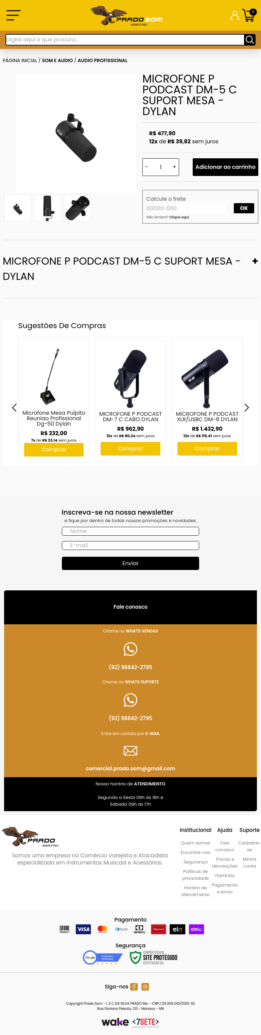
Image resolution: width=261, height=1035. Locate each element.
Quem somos (195, 843)
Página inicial (20, 60)
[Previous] (14, 407)
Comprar (53, 449)
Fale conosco (224, 846)
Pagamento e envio (225, 888)
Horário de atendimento (195, 891)
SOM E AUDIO (57, 60)
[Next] (247, 407)
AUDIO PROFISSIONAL (103, 60)
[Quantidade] (160, 167)
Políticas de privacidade (195, 874)
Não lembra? (167, 217)
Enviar (130, 563)
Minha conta (249, 862)
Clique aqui (179, 217)
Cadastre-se (249, 846)
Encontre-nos (195, 852)
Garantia (224, 875)
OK (244, 208)
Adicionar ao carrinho (225, 167)
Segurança (196, 862)
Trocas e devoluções (225, 862)
